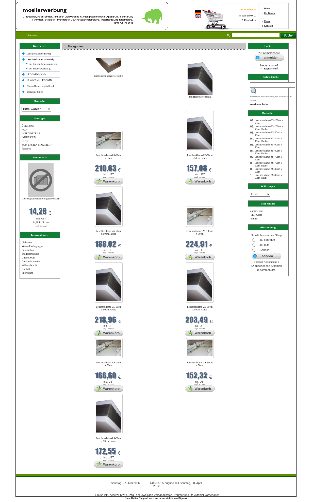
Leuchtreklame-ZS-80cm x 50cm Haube (200, 308)
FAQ (24, 129)
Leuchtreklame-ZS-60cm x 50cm (109, 364)
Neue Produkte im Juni (75, 107)
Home (267, 8)
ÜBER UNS (28, 125)
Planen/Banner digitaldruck (41, 86)
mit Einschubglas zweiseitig (43, 64)
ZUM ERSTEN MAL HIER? (36, 144)
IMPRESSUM (29, 137)
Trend (259, 262)
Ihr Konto (269, 13)
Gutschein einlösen (31, 261)
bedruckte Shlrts (35, 91)
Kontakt (268, 25)
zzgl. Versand (41, 226)
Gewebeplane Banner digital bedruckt (41, 198)
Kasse (267, 21)
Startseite (31, 35)
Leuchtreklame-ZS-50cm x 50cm (200, 364)
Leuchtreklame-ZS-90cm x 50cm (109, 156)
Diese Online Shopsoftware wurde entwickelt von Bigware (156, 498)
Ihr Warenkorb (247, 9)
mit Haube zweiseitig (40, 68)
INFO (24, 141)
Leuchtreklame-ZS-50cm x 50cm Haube (200, 156)
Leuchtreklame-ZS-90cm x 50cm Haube (109, 308)
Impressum (27, 272)
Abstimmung (270, 262)
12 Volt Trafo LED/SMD (39, 80)
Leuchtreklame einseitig (39, 53)
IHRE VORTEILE (31, 133)
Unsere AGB (28, 257)
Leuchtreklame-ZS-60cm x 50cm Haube (109, 439)
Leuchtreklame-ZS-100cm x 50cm (199, 232)
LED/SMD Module (36, 74)
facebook (26, 148)
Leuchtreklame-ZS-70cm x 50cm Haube (109, 232)
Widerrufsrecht (29, 265)
